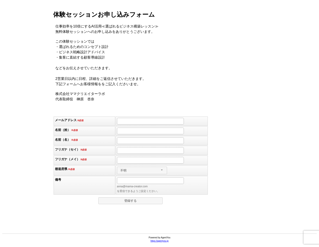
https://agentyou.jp (159, 241)
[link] (159, 222)
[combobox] (142, 170)
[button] (130, 200)
